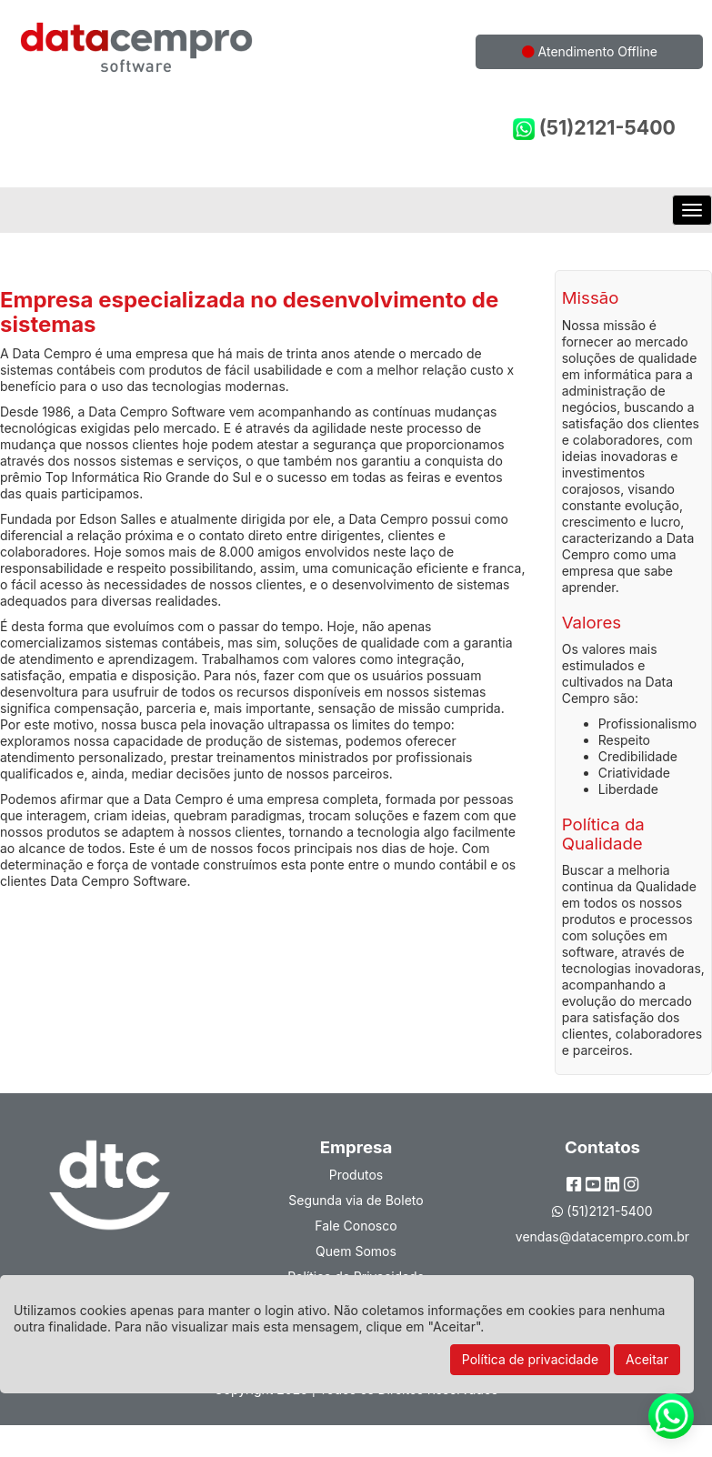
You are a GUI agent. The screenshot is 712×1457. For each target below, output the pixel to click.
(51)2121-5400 (594, 128)
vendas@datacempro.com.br (602, 1236)
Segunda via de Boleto (355, 1200)
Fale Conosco (355, 1225)
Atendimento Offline (589, 51)
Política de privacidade (530, 1359)
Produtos (356, 1174)
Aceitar (647, 1359)
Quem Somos (356, 1251)
